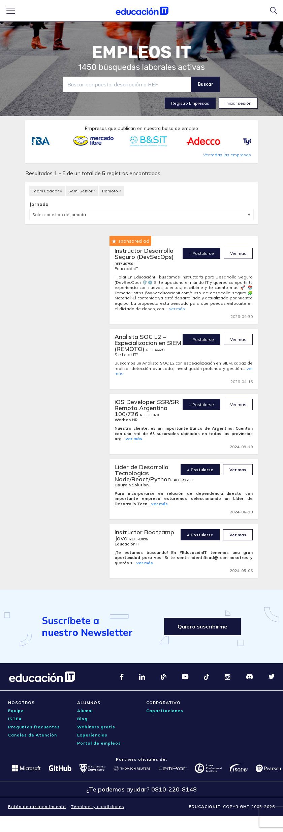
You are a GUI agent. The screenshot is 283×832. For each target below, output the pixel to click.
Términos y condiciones (97, 806)
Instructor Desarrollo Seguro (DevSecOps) (144, 254)
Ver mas (238, 253)
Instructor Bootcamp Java (144, 535)
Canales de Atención (32, 734)
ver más (177, 308)
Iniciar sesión (238, 103)
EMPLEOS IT (141, 52)
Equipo (16, 710)
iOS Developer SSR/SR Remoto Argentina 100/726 (147, 408)
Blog (82, 718)
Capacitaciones (164, 710)
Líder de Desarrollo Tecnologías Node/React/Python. (144, 473)
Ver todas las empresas (227, 154)
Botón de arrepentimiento (37, 806)
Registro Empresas (190, 103)
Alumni (85, 710)
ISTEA (15, 718)
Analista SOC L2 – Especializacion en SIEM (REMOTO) (148, 343)
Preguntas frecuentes (34, 726)
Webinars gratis (96, 726)
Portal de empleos (99, 743)
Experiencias (92, 734)
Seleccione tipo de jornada (59, 214)
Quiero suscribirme (202, 626)
